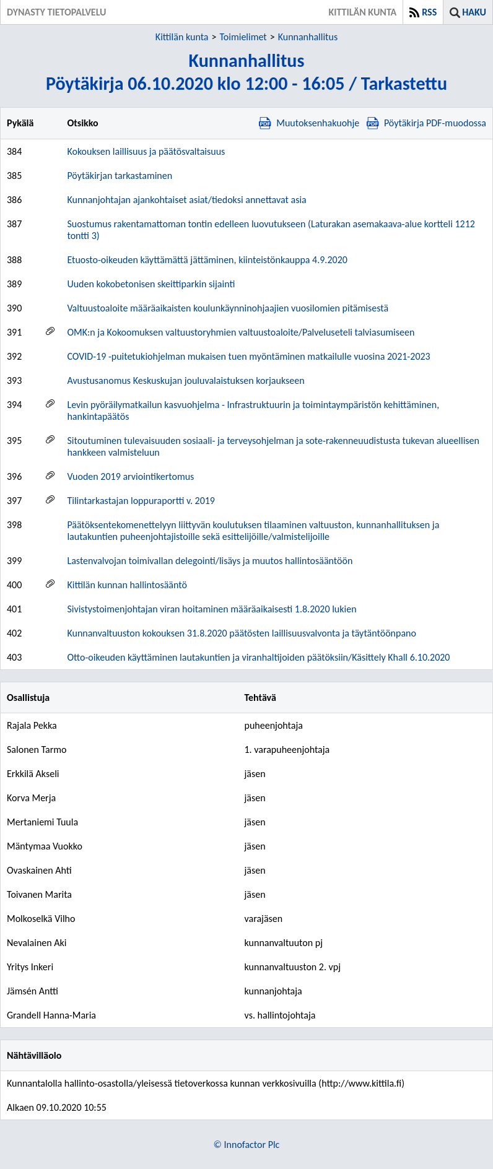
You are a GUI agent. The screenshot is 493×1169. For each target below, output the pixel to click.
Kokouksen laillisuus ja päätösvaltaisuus (146, 151)
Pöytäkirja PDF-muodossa (426, 123)
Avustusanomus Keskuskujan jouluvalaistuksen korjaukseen (185, 380)
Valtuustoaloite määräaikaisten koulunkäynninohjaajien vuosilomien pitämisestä (227, 308)
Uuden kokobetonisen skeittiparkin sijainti (151, 284)
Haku (474, 12)
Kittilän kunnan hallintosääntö (126, 585)
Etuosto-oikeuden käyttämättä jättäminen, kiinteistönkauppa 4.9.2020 (207, 260)
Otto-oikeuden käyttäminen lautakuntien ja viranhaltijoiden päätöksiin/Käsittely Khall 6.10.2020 (258, 657)
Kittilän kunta (182, 37)
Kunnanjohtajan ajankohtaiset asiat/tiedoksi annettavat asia (186, 200)
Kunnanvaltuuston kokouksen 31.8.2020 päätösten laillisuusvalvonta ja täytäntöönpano (241, 633)
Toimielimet (242, 37)
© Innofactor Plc (247, 1144)
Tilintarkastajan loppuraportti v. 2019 (141, 500)
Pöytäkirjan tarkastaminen (119, 175)
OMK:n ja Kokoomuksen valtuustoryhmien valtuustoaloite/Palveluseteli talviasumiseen (240, 332)
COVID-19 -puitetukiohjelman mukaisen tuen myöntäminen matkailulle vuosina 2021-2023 (248, 356)
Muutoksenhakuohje (309, 123)
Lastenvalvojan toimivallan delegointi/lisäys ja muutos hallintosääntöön (209, 561)
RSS (429, 12)
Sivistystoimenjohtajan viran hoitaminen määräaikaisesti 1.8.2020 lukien (211, 609)
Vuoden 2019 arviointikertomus (130, 476)
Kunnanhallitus (308, 37)
